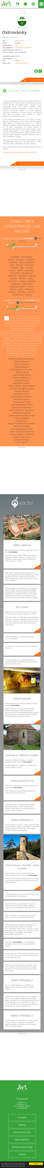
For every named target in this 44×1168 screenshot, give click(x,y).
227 (16, 58)
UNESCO (9, 323)
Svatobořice (27, 284)
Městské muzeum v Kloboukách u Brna (22, 400)
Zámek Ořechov (21, 391)
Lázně (24, 343)
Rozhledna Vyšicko (21, 383)
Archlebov (15, 257)
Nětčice (32, 275)
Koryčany (29, 265)
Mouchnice (15, 273)
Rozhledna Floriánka (21, 412)
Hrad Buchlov (21, 420)
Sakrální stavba (29, 353)
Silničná (22, 278)
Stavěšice (31, 281)
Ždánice (30, 292)
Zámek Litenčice (21, 439)
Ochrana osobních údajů (22, 1147)
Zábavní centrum (15, 353)
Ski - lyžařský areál (22, 323)
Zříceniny (16, 338)
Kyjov (17, 45)
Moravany (29, 270)
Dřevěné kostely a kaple (31, 338)
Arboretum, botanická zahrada (12, 333)
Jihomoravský (19, 41)
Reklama (22, 1125)
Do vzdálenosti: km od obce (17, 238)
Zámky (7, 338)
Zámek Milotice (21, 367)
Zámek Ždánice (21, 361)
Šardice (14, 278)
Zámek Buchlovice (21, 426)
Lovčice (12, 270)
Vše (6, 318)
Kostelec (14, 267)
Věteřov (13, 289)
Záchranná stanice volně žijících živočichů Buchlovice (22, 430)
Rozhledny (30, 333)
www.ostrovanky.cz (21, 63)
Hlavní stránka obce (36, 80)
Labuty (29, 267)
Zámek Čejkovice (22, 418)
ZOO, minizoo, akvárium (20, 318)
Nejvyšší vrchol (35, 343)
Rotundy (7, 343)
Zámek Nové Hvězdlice (21, 396)
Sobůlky (22, 281)
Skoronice (12, 281)
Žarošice (22, 292)
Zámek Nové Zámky (22, 375)
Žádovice (12, 292)
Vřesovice (29, 289)
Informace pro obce (22, 1132)
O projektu (22, 1117)
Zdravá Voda (17, 294)
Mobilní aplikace (22, 1139)
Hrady (40, 333)
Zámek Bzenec (29, 385)
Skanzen (35, 323)
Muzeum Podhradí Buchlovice (21, 423)
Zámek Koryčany (21, 364)
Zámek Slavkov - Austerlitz (22, 434)
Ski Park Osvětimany (21, 377)
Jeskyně (15, 343)
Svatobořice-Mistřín (17, 286)
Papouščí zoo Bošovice (21, 407)
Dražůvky (13, 262)
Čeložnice (30, 259)
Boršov (11, 259)
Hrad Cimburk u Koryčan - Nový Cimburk (22, 371)
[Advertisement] (22, 193)
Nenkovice (23, 275)
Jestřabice (29, 262)
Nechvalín (12, 275)
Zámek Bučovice (21, 380)
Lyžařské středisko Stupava (22, 388)
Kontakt (22, 1154)
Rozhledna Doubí (21, 394)
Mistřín (20, 270)
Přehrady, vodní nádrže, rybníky (22, 328)
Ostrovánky (14, 32)
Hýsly (21, 262)
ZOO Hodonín (22, 442)
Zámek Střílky (14, 385)
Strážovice (15, 284)
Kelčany (19, 265)
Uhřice (31, 286)
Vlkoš (20, 289)
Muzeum (33, 348)
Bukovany (20, 259)
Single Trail (22, 348)
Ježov (12, 265)
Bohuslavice (26, 257)
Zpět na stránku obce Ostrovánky (31, 164)
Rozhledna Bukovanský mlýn (21, 358)
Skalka (30, 278)
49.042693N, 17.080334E (23, 48)
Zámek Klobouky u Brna (22, 404)
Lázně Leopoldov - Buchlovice (21, 410)
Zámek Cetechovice (21, 437)
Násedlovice (27, 273)
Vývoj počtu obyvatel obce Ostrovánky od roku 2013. (20, 152)
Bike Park (11, 348)
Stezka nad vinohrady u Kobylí (22, 415)
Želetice (28, 294)
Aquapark (35, 318)
